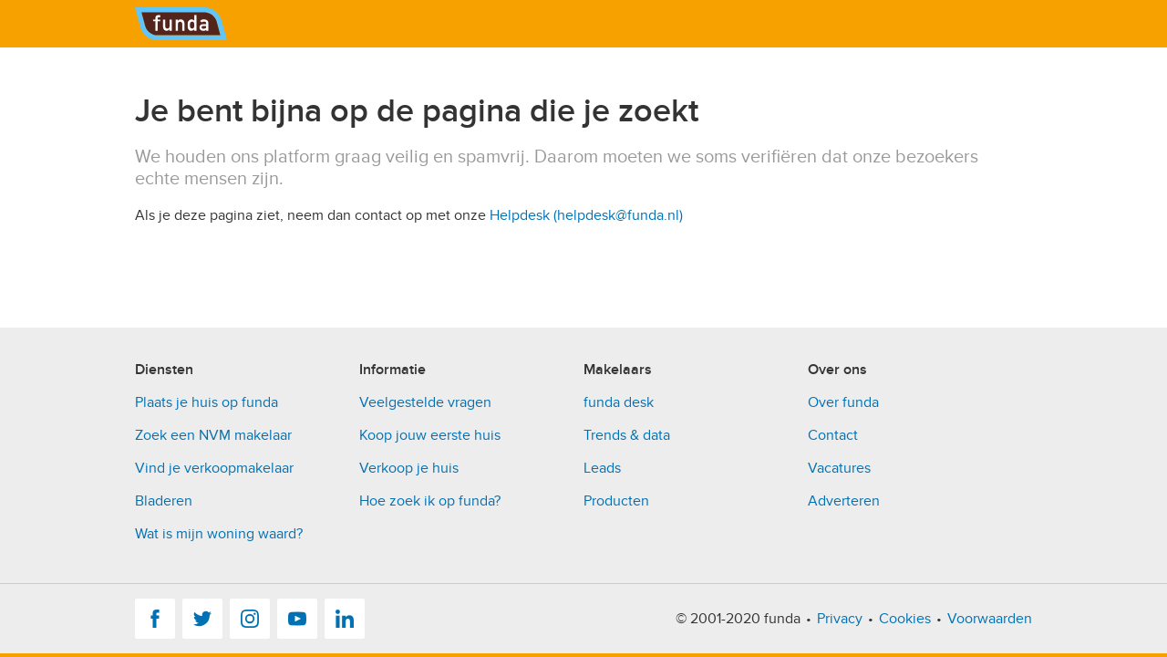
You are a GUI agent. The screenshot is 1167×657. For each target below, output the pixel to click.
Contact (833, 435)
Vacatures (839, 468)
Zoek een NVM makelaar (213, 435)
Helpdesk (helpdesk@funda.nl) (586, 215)
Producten (616, 501)
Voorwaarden (989, 619)
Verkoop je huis (409, 468)
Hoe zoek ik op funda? (430, 501)
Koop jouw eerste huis (430, 435)
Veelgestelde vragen (425, 402)
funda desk (619, 402)
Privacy (839, 619)
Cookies (905, 619)
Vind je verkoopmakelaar (214, 468)
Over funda (843, 402)
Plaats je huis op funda (206, 402)
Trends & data (627, 435)
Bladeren (163, 501)
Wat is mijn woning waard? (219, 534)
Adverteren (844, 501)
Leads (602, 468)
